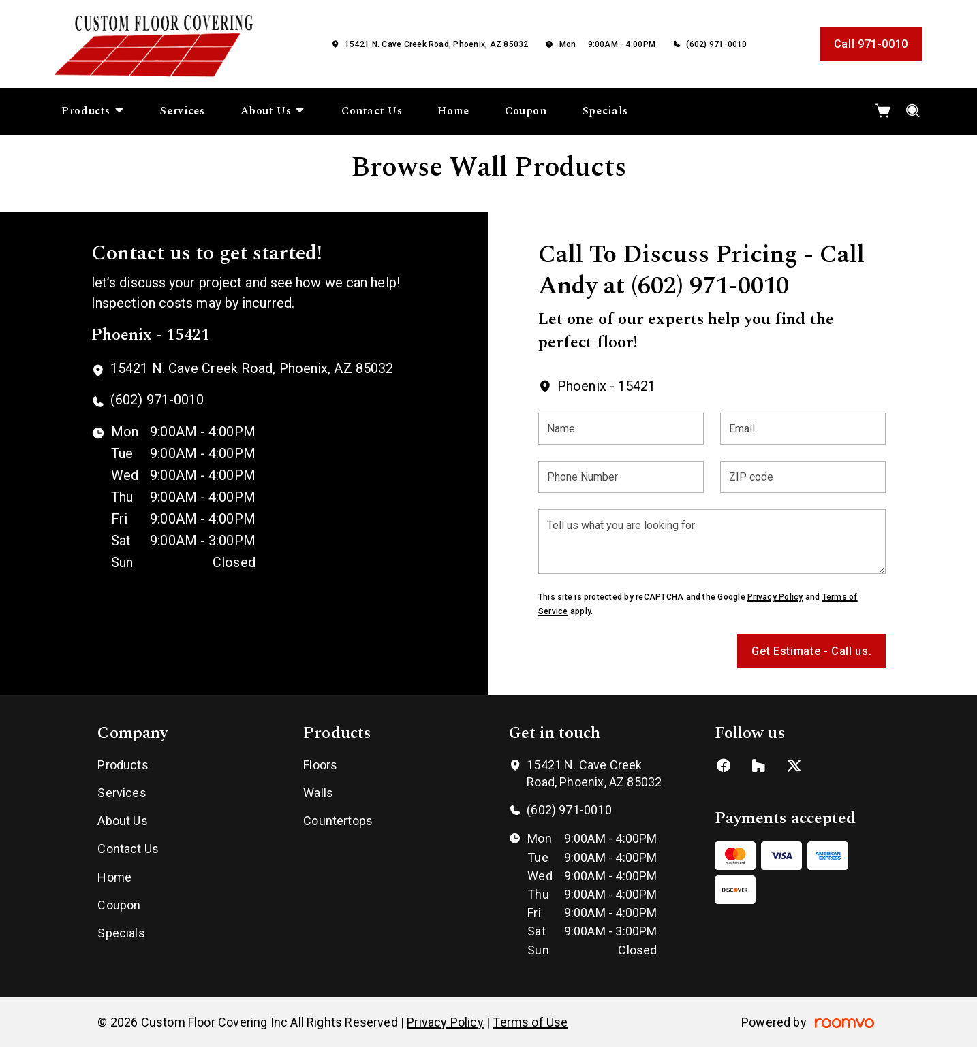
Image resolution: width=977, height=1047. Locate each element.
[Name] (621, 429)
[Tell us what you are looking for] (712, 541)
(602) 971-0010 (716, 44)
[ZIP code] (803, 477)
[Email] (803, 429)
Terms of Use (530, 1022)
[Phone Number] (621, 477)
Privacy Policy (775, 597)
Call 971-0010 (871, 43)
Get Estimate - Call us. (811, 651)
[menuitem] (93, 111)
